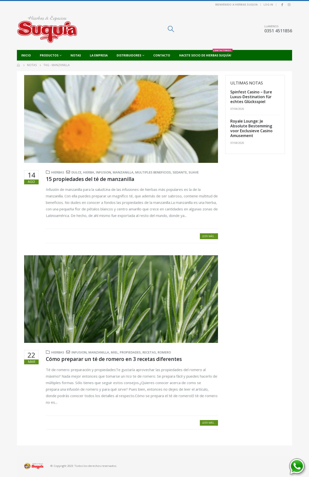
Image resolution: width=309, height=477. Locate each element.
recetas (149, 352)
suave (194, 172)
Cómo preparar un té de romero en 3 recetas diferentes (114, 359)
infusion (103, 172)
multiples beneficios (153, 172)
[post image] (121, 119)
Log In (268, 4)
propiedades (130, 352)
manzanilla (123, 172)
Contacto (161, 55)
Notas (75, 55)
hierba (88, 172)
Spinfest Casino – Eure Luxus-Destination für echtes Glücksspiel (251, 96)
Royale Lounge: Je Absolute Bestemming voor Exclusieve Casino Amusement (251, 128)
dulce (76, 172)
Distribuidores (129, 55)
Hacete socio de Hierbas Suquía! (205, 53)
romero (164, 352)
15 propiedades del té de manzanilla (90, 179)
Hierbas (57, 172)
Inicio (26, 55)
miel (114, 352)
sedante (180, 172)
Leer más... (209, 236)
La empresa (99, 55)
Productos (49, 55)
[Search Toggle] (171, 29)
